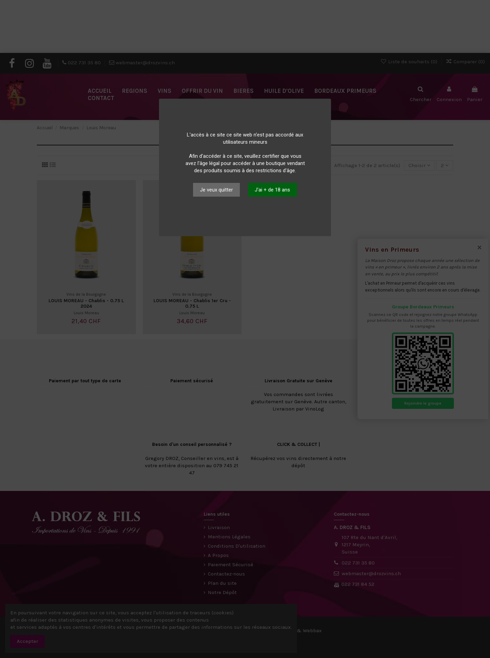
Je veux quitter (216, 190)
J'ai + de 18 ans (272, 190)
